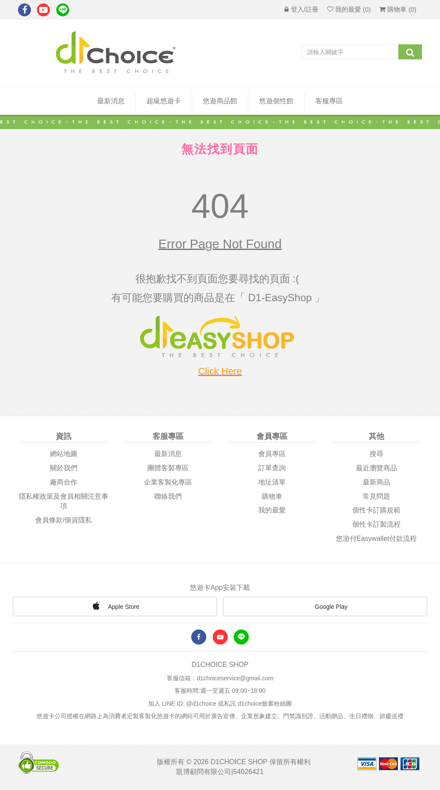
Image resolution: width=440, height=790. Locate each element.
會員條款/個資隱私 (63, 520)
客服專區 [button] (329, 101)
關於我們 (63, 468)
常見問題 (376, 496)
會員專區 (272, 453)
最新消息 (111, 101)
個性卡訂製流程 (376, 524)
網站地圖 (63, 453)
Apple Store (114, 606)
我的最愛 (272, 510)
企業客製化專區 (168, 482)
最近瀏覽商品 (376, 468)
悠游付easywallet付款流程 (376, 538)
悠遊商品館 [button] (220, 101)
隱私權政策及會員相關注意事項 (63, 501)
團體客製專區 (168, 468)
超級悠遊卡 (164, 101)
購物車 (272, 496)
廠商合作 (63, 482)
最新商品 (376, 482)
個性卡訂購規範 (376, 510)
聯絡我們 (168, 496)
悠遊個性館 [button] (276, 101)
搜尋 (376, 453)
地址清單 (272, 482)
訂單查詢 (272, 468)
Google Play (325, 607)
